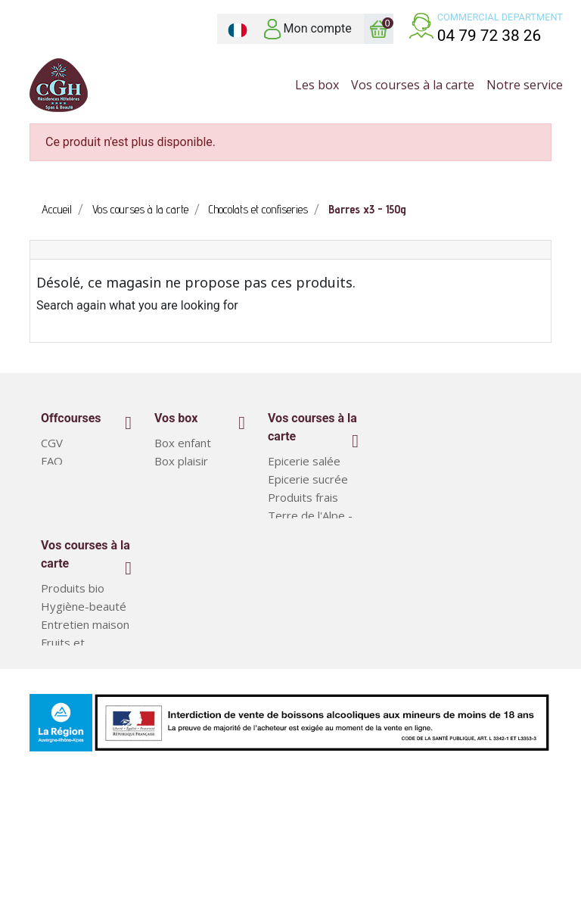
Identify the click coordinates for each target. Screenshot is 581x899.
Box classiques (192, 479)
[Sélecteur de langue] (237, 28)
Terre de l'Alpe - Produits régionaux (310, 533)
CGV (52, 442)
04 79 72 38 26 (489, 35)
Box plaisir (181, 460)
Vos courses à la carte (312, 427)
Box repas (68, 740)
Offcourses (71, 418)
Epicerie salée (304, 460)
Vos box (175, 418)
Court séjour (186, 497)
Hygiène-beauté (83, 667)
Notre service (77, 479)
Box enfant (182, 442)
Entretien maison (85, 685)
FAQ (52, 460)
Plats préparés (80, 758)
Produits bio (72, 649)
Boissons (291, 569)
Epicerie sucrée (308, 479)
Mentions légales (85, 497)
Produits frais (303, 497)
